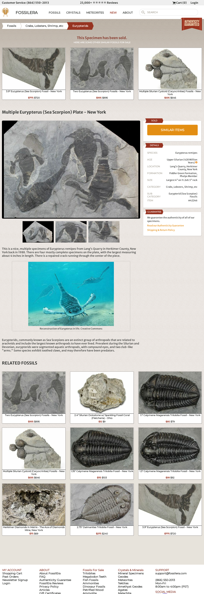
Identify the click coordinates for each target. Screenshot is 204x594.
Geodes (123, 576)
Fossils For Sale (93, 570)
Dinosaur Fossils (94, 586)
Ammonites (91, 583)
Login (194, 2)
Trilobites (89, 573)
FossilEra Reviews (51, 583)
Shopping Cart (12, 573)
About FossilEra (50, 573)
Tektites (123, 583)
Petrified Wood (93, 590)
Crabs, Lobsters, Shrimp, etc (181, 186)
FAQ (42, 576)
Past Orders (10, 576)
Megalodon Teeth (94, 576)
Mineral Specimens (131, 573)
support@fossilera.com (171, 573)
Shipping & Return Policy (161, 230)
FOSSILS (54, 12)
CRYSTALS (73, 12)
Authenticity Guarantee (55, 580)
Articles (44, 590)
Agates (123, 590)
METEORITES (95, 12)
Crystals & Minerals (130, 570)
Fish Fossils (90, 580)
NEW (113, 12)
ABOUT (128, 12)
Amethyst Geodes (130, 586)
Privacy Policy (49, 586)
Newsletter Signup (15, 580)
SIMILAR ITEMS (172, 130)
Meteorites (125, 580)
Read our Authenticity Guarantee (165, 225)
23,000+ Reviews (99, 2)
